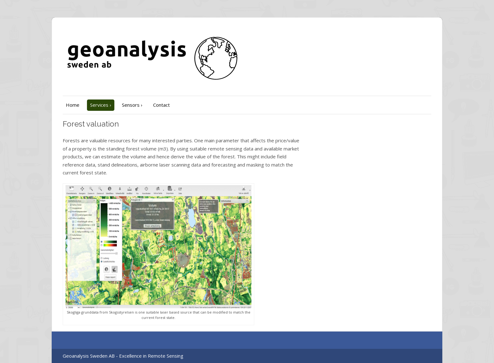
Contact (161, 105)
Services (100, 105)
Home (72, 105)
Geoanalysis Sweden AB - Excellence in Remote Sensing (123, 356)
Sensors (132, 105)
